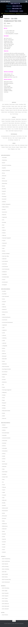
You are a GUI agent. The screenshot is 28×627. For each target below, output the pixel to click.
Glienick (3, 250)
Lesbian (3, 108)
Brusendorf (4, 199)
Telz (3, 482)
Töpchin (3, 489)
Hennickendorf (5, 282)
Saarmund (4, 418)
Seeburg (3, 453)
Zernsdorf (4, 541)
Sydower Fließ (5, 476)
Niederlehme (4, 374)
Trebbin (3, 492)
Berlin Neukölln (5, 574)
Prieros (3, 397)
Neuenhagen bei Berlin (6, 369)
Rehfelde (4, 408)
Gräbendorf (4, 258)
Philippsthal (4, 392)
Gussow (3, 279)
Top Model (16, 128)
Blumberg (4, 188)
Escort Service (19, 136)
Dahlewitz (4, 201)
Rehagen (4, 405)
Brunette (25, 126)
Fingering (3, 106)
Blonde (5, 128)
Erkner (3, 227)
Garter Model (11, 130)
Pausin (3, 387)
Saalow (3, 415)
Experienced (16, 130)
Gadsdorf (4, 245)
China (9, 149)
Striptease (3, 110)
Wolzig (3, 531)
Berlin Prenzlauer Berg (6, 579)
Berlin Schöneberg (5, 588)
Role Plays (21, 108)
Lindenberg (4, 337)
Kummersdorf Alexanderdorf (7, 322)
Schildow (4, 430)
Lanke (3, 327)
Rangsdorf (4, 402)
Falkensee (4, 235)
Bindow (3, 178)
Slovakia (3, 147)
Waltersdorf (4, 500)
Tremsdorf (4, 495)
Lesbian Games (4, 112)
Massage (10, 108)
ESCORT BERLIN (5, 1)
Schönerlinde (4, 440)
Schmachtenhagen (5, 432)
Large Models (21, 126)
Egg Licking (25, 110)
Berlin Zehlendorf (5, 608)
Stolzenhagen (4, 471)
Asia (16, 149)
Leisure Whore (8, 119)
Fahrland (3, 232)
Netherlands (22, 145)
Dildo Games (19, 110)
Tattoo (7, 130)
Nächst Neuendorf (5, 366)
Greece (10, 147)
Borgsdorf (4, 191)
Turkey (19, 149)
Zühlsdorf (4, 552)
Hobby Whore (18, 119)
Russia (16, 145)
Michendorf (4, 356)
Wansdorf (4, 505)
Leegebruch (4, 330)
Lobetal (3, 340)
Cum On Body (24, 112)
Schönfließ (4, 443)
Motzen (3, 361)
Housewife (13, 119)
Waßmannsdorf (5, 508)
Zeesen (3, 536)
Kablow (3, 304)
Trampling (7, 110)
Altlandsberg (4, 160)
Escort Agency (13, 136)
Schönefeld (4, 435)
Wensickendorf (5, 510)
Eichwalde (4, 222)
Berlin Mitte (4, 571)
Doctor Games (12, 104)
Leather (24, 106)
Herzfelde (4, 291)
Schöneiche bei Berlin (6, 437)
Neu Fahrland (4, 371)
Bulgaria (2, 145)
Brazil (26, 145)
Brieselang (4, 196)
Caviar (16, 106)
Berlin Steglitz (4, 590)
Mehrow (3, 350)
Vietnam (24, 147)
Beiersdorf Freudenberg (6, 165)
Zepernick (4, 539)
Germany (6, 145)
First (23, 136)
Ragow (3, 400)
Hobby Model (23, 119)
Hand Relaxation (11, 112)
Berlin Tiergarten (5, 595)
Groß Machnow (5, 266)
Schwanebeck (4, 450)
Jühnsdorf (4, 301)
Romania (13, 147)
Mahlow (3, 348)
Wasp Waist (21, 128)
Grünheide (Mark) (5, 276)
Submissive (6, 104)
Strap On (11, 110)
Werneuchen (4, 515)
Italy (19, 145)
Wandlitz (3, 502)
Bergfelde (4, 167)
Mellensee (4, 353)
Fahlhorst (4, 230)
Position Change (18, 112)
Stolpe (3, 469)
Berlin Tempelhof (5, 593)
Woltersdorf (4, 528)
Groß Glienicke (5, 261)
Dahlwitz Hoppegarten (6, 204)
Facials (12, 106)
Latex (22, 106)
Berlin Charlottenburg (6, 558)
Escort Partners (5, 614)
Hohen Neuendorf (5, 296)
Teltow (3, 479)
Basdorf (3, 162)
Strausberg (4, 474)
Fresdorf (3, 240)
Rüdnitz (3, 413)
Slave (25, 108)
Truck (7, 108)
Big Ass (20, 130)
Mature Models (11, 123)
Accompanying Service (5, 136)
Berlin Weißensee (5, 603)
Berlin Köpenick (5, 563)
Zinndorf (3, 546)
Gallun (3, 248)
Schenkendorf (4, 427)
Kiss (11, 113)
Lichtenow (4, 335)
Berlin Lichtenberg (5, 569)
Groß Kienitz (4, 263)
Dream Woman (18, 121)
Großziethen (4, 274)
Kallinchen (4, 306)
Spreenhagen (4, 463)
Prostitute (13, 121)
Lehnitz (3, 332)
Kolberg (3, 314)
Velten (3, 497)
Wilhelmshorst (4, 526)
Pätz (3, 384)
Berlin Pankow (5, 576)
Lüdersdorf (4, 343)
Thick (5, 126)
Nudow (3, 376)
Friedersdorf (4, 243)
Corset (19, 106)
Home (26, 136)
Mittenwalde (4, 358)
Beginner (9, 128)
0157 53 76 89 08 (23, 13)
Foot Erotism (8, 106)
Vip (19, 139)
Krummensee (4, 319)
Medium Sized (15, 126)
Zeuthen (3, 544)
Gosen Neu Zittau (5, 256)
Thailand (21, 147)
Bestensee (4, 175)
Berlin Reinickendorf (6, 582)
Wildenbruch (4, 523)
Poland (6, 147)
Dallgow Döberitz (5, 206)
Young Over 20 (5, 123)
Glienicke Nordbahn (6, 253)
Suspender (16, 139)
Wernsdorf (4, 518)
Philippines (13, 149)
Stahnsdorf (4, 466)
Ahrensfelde (4, 157)
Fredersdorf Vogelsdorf (6, 237)
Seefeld (3, 456)
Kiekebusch (4, 309)
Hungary (17, 147)
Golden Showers (15, 108)
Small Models (9, 126)
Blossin (3, 186)
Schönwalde (4, 448)
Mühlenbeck (4, 363)
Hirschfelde (4, 293)
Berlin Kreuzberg (5, 566)
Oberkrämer (4, 382)
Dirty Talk (15, 110)
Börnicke (3, 193)
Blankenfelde (4, 183)
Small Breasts (23, 123)
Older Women (17, 123)
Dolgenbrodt (4, 217)
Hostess (3, 121)
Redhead (2, 128)
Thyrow (3, 484)
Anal (3, 104)
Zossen (3, 549)
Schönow (4, 445)
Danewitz (4, 209)
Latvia (9, 145)
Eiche (3, 219)
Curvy (12, 128)
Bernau (3, 173)
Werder (3, 513)
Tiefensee (4, 487)
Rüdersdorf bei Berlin (6, 410)
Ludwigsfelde (4, 345)
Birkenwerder (4, 180)
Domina (16, 104)
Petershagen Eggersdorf (6, 389)
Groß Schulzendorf (5, 269)
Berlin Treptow (5, 598)
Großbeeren (4, 271)
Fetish (24, 104)
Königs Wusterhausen (6, 317)
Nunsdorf (4, 379)
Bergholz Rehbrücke (6, 170)
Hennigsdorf (4, 284)
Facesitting (21, 104)
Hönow (3, 299)
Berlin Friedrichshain (6, 561)
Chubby (2, 126)
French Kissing (15, 113)
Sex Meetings (10, 139)
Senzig (3, 461)
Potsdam (3, 395)
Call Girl (3, 119)
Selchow (3, 458)
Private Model (7, 121)
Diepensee (4, 214)
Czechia (12, 145)
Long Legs (26, 128)
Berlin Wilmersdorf (5, 606)
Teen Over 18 (23, 121)
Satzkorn (3, 424)
